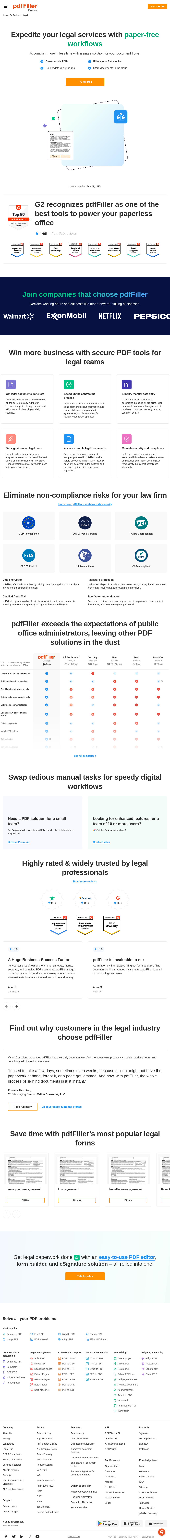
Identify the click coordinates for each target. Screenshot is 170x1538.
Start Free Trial (157, 6)
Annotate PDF (125, 1395)
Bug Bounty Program (146, 1537)
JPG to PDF (96, 1374)
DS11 (40, 1491)
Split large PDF (42, 1390)
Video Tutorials (146, 1476)
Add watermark (125, 1390)
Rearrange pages (43, 1369)
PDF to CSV (68, 1363)
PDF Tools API (112, 1433)
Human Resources (114, 1492)
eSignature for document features (83, 1464)
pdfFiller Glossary (148, 1513)
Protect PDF (96, 1334)
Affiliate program (11, 1470)
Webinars (144, 1471)
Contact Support (11, 1511)
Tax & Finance (112, 1497)
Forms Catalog (44, 1454)
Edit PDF (39, 1334)
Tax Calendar (43, 1506)
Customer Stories (148, 1492)
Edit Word (123, 1400)
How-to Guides (146, 1508)
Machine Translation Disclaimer (13, 1482)
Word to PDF (68, 1334)
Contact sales (101, 842)
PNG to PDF (96, 1379)
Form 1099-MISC (45, 1480)
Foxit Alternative (79, 1507)
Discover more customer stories (61, 1106)
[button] (161, 1521)
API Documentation (115, 1443)
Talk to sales (85, 1276)
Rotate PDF (124, 1369)
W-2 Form (42, 1470)
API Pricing (110, 1449)
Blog (141, 1466)
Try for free (85, 81)
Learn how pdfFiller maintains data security (85, 504)
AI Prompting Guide (13, 1489)
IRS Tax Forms (44, 1459)
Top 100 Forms (44, 1438)
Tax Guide (144, 1503)
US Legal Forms (147, 1438)
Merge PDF (12, 1339)
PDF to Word (41, 1339)
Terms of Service (74, 1537)
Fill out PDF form (98, 1339)
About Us (7, 1433)
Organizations (112, 1466)
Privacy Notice (112, 1537)
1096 (39, 1501)
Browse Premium (18, 842)
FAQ (141, 1482)
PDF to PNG (68, 1379)
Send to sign (152, 1369)
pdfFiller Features (80, 1438)
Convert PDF (13, 1367)
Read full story (22, 1106)
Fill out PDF (124, 1363)
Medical (109, 1482)
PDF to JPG (68, 1374)
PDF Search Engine (47, 1443)
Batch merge (40, 1384)
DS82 (40, 1496)
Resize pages (14, 1382)
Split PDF (39, 1358)
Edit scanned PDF (16, 1377)
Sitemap (143, 1487)
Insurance (110, 1476)
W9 (38, 1475)
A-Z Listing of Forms (47, 1449)
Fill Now (25, 1200)
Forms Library (44, 1433)
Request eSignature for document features (83, 1473)
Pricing (6, 1438)
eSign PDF (67, 1339)
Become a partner (12, 1464)
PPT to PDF (96, 1363)
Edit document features (83, 1443)
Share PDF (151, 1374)
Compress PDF (14, 1334)
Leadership (8, 1443)
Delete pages (124, 1358)
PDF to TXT (68, 1390)
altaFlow (143, 1443)
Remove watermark (128, 1384)
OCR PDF (12, 1372)
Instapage (144, 1449)
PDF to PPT (68, 1369)
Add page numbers (127, 1379)
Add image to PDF (127, 1405)
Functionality (77, 1433)
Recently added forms (48, 1512)
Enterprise (110, 1471)
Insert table (123, 1411)
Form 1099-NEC (45, 1485)
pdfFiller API (111, 1438)
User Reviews (146, 1497)
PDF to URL (68, 1384)
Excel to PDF (96, 1369)
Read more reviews (85, 881)
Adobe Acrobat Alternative (84, 1491)
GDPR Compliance (12, 1454)
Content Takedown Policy (128, 1537)
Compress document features (81, 1451)
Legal (108, 1503)
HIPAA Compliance (12, 1459)
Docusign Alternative (81, 1497)
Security (7, 1475)
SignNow (143, 1433)
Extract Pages (41, 1374)
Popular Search (45, 1464)
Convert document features (85, 1457)
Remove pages (42, 1379)
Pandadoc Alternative (82, 1502)
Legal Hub (8, 1449)
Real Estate (111, 1487)
